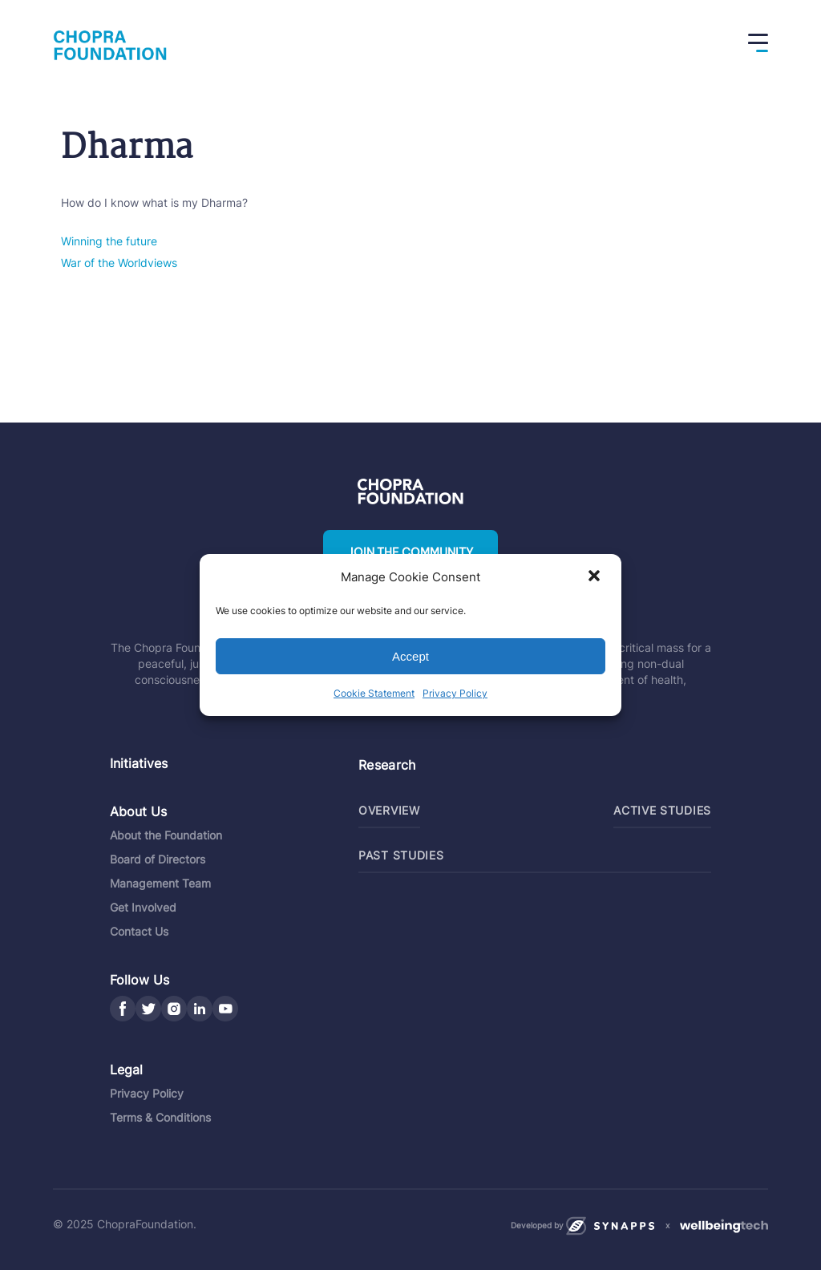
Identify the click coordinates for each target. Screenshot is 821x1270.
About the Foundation (166, 835)
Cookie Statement (374, 693)
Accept (410, 656)
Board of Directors (157, 859)
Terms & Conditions (160, 1117)
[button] (595, 577)
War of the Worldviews (119, 262)
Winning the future (109, 241)
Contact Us (139, 931)
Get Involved (143, 907)
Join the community (410, 552)
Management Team (160, 883)
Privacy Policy (455, 693)
